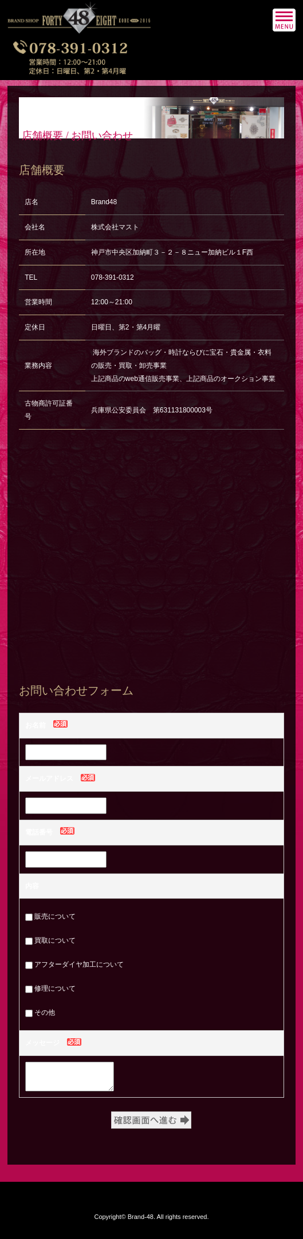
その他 (40, 1012)
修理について (50, 988)
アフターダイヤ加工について (74, 964)
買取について (50, 940)
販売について (50, 916)
